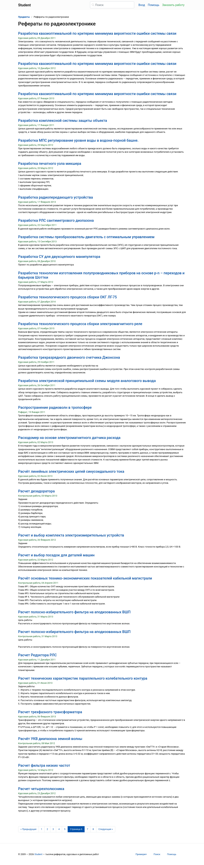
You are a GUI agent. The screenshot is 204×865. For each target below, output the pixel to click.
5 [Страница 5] (64, 829)
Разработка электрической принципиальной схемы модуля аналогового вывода (87, 381)
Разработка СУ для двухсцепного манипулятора (59, 256)
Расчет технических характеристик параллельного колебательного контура (82, 678)
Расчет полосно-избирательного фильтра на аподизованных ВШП (74, 612)
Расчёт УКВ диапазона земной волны (50, 739)
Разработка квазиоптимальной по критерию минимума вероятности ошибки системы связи (97, 33)
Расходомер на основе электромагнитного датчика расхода (69, 437)
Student (38, 854)
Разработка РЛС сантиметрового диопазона (56, 220)
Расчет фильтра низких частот (44, 765)
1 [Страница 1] (41, 829)
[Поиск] (112, 4)
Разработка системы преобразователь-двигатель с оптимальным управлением (86, 237)
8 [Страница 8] (93, 829)
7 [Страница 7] (87, 829)
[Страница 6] (76, 829)
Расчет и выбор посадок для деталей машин (56, 555)
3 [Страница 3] (53, 829)
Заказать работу (173, 5)
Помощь (153, 5)
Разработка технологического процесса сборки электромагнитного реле (80, 324)
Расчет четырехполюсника (41, 789)
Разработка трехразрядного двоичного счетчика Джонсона (69, 357)
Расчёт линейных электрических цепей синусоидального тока (71, 471)
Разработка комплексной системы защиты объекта (62, 120)
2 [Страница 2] (47, 829)
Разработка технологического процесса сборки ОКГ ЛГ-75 (67, 297)
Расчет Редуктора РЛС (37, 655)
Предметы (24, 17)
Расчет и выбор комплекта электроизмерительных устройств (71, 535)
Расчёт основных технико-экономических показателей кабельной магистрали (85, 578)
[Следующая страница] (105, 829)
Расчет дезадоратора (36, 491)
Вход (142, 5)
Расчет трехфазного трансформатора (50, 712)
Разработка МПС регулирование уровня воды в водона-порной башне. (78, 140)
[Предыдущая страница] (28, 829)
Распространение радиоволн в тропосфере (55, 407)
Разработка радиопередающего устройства (55, 197)
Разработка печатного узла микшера (49, 163)
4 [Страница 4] (59, 829)
